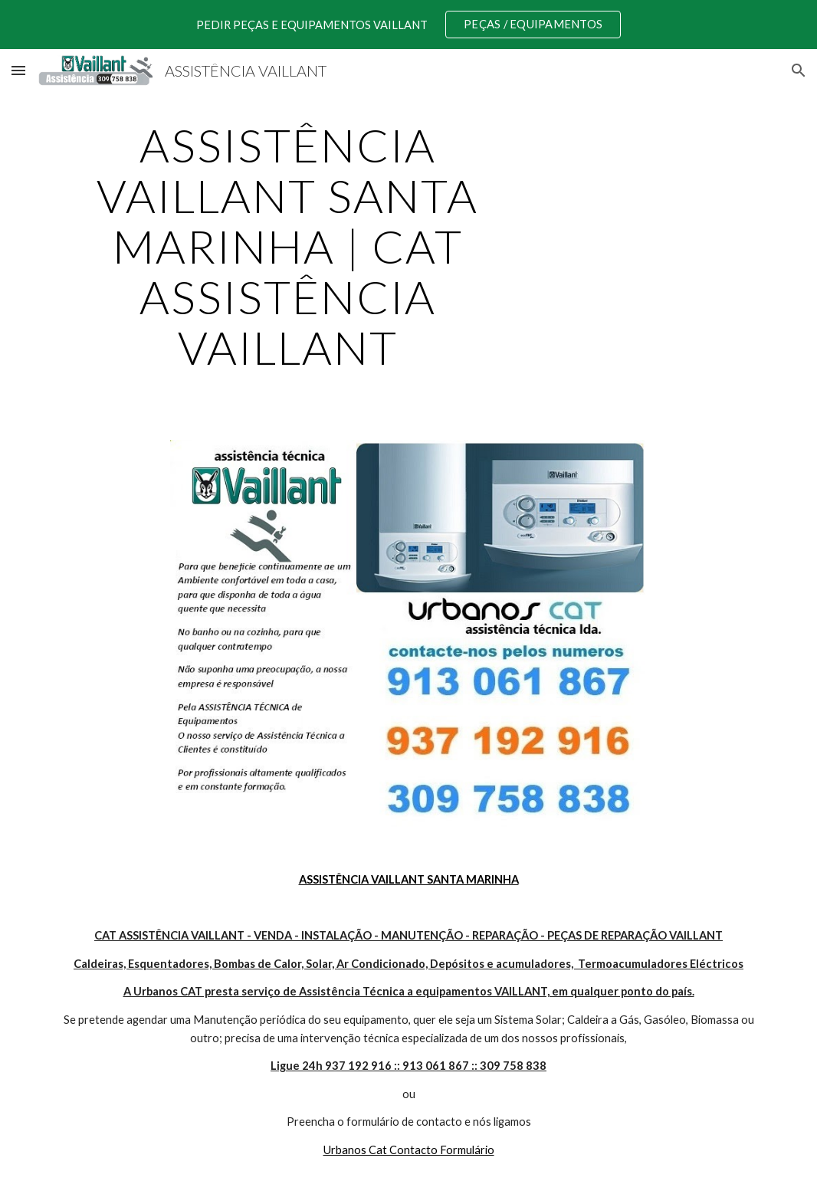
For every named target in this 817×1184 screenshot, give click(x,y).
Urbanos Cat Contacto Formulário (408, 1149)
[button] (18, 70)
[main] (287, 246)
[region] (408, 24)
